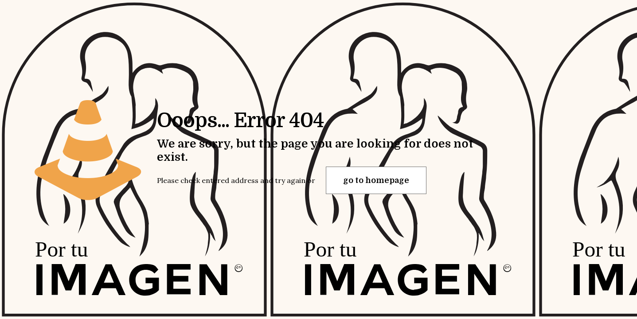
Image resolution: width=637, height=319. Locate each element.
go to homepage (376, 180)
